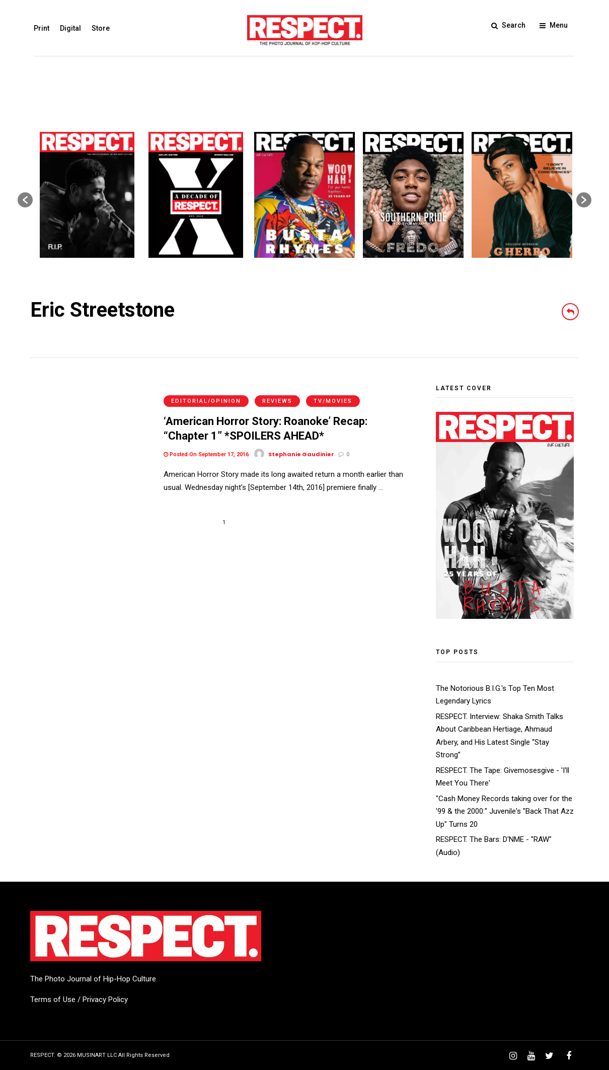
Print (38, 28)
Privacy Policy (105, 999)
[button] (25, 199)
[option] (87, 195)
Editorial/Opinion (206, 390)
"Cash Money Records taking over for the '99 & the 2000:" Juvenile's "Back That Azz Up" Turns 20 (505, 811)
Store (97, 28)
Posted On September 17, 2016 (206, 443)
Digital (67, 28)
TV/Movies (333, 390)
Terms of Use (52, 999)
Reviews (277, 390)
